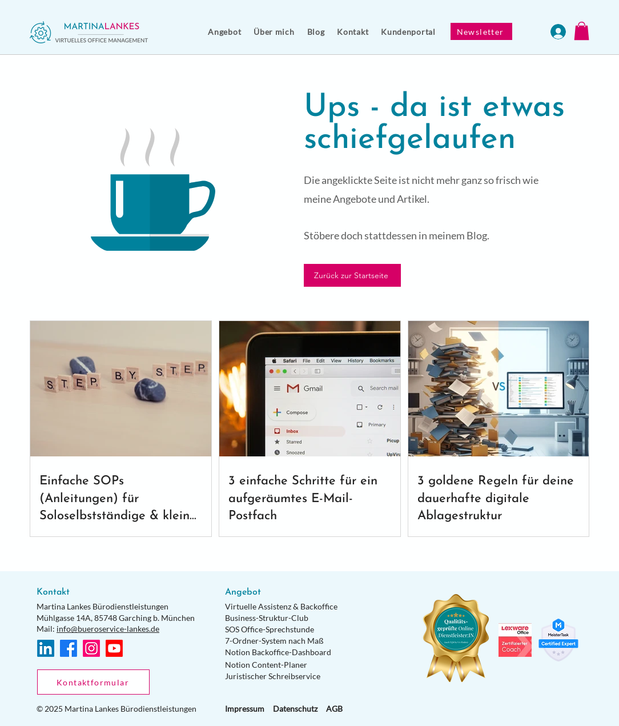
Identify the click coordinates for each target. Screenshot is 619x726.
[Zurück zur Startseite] (352, 275)
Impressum (244, 708)
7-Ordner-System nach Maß (274, 640)
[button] (224, 31)
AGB (334, 708)
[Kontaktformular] (93, 682)
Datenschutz (295, 708)
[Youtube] (114, 648)
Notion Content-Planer (266, 664)
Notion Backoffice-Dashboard (278, 652)
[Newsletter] (481, 31)
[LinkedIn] (45, 648)
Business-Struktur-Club (266, 618)
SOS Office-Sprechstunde (269, 629)
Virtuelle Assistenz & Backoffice (281, 606)
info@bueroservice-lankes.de (108, 628)
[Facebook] (68, 648)
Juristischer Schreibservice (272, 676)
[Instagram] (91, 648)
